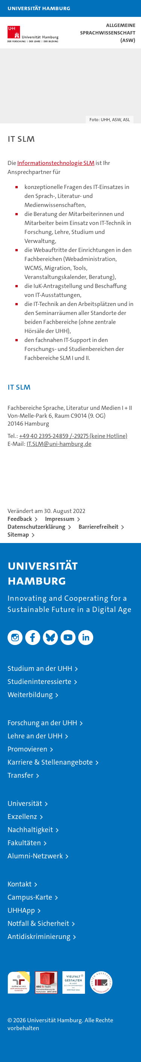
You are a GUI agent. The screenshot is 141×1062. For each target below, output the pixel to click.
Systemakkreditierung (101, 975)
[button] (111, 8)
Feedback (20, 519)
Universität (25, 803)
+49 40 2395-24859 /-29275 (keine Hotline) (73, 436)
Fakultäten (24, 843)
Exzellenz (22, 816)
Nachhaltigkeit (30, 829)
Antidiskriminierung (39, 936)
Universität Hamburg (39, 8)
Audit (42, 975)
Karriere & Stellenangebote (50, 762)
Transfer (20, 775)
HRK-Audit (69, 979)
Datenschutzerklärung (36, 527)
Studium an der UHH (40, 668)
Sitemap (18, 534)
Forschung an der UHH (42, 723)
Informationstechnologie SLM (55, 163)
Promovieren (27, 749)
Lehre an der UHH (35, 736)
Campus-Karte (30, 897)
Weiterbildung (30, 694)
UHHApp (21, 910)
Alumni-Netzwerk (35, 856)
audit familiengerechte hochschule (19, 982)
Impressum (59, 519)
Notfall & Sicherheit (38, 923)
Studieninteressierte (39, 681)
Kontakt (20, 884)
